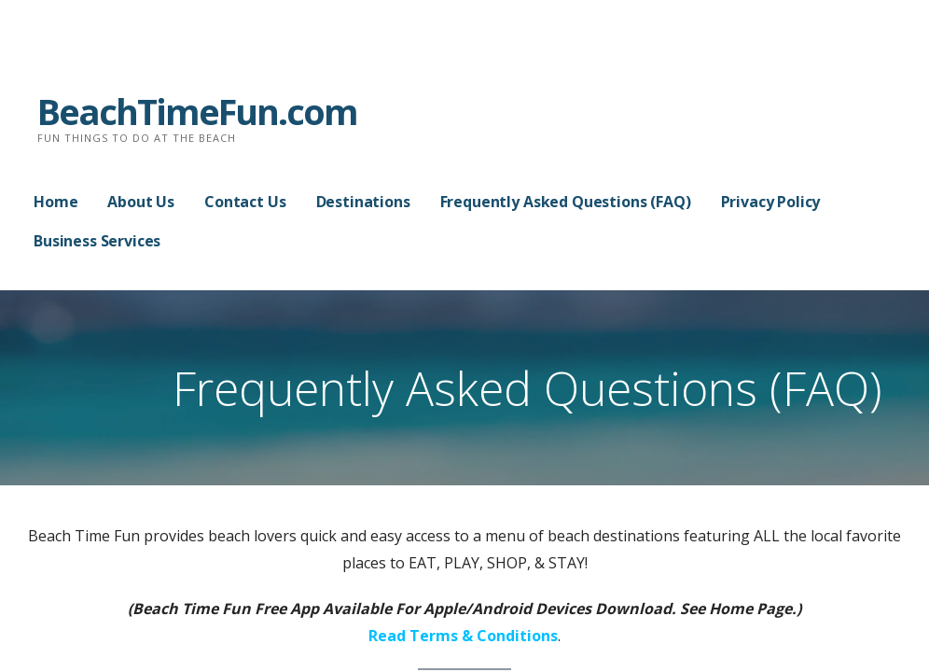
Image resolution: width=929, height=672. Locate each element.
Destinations (363, 201)
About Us (140, 201)
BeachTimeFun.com (197, 111)
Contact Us (244, 201)
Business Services (97, 241)
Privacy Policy (771, 201)
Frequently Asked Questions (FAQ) (565, 201)
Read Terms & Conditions (463, 635)
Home (55, 201)
